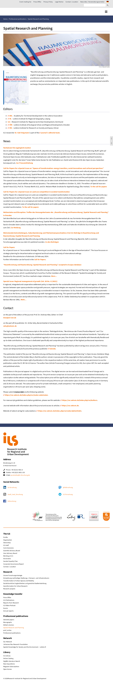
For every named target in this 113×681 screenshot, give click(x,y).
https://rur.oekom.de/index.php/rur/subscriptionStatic (58, 411)
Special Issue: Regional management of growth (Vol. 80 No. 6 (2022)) (30, 281)
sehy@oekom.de (10, 326)
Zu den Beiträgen (52, 242)
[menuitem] (108, 2)
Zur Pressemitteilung (24, 163)
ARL (10, 116)
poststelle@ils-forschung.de (20, 475)
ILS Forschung (68, 494)
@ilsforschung (68, 487)
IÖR (10, 125)
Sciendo (52, 349)
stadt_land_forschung (15, 494)
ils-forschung (12, 487)
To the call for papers (98, 186)
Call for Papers (9, 247)
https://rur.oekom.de (69, 405)
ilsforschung (12, 501)
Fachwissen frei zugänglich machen (17, 148)
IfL (9, 119)
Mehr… (23, 299)
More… (54, 276)
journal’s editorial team (49, 133)
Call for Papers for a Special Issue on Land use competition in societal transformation (36, 192)
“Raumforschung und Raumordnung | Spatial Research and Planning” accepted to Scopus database (42, 265)
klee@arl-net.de (9, 318)
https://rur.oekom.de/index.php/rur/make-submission (25, 395)
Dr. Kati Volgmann (22, 133)
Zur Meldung (16, 227)
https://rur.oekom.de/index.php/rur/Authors (78, 400)
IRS (10, 128)
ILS (9, 122)
